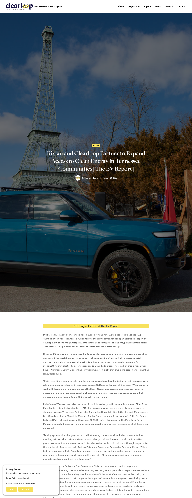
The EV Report (109, 326)
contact (181, 6)
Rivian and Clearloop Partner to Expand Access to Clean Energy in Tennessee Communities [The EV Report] (96, 160)
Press (96, 145)
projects (132, 6)
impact (147, 6)
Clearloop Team (91, 178)
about (121, 6)
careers (169, 6)
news (158, 6)
